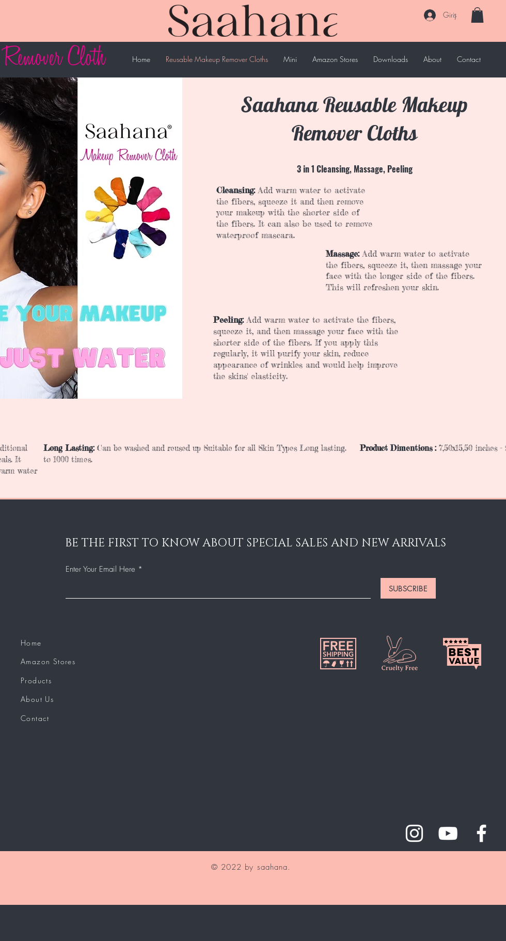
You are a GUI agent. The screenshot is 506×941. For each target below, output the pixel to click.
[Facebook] (481, 833)
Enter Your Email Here (100, 569)
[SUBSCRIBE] (408, 588)
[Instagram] (414, 833)
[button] (477, 15)
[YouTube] (448, 833)
